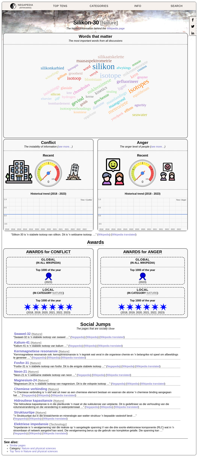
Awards (95, 242)
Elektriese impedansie (31, 424)
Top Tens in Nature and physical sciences (34, 451)
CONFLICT (61, 252)
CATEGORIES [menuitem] (99, 6)
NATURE (57, 293)
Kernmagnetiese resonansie (36, 351)
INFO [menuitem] (137, 6)
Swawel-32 (22, 334)
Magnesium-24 (25, 380)
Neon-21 (20, 371)
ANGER (155, 252)
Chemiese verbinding (30, 389)
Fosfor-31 (21, 363)
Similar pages (18, 445)
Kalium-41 (22, 342)
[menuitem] (21, 6)
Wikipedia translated (123, 234)
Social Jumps (95, 324)
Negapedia (77, 337)
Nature (109, 22)
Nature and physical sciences (39, 448)
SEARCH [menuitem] (177, 6)
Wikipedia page (116, 28)
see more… (65, 146)
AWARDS (34, 252)
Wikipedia (103, 234)
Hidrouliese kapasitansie (33, 400)
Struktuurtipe (24, 412)
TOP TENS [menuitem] (60, 6)
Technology (58, 424)
